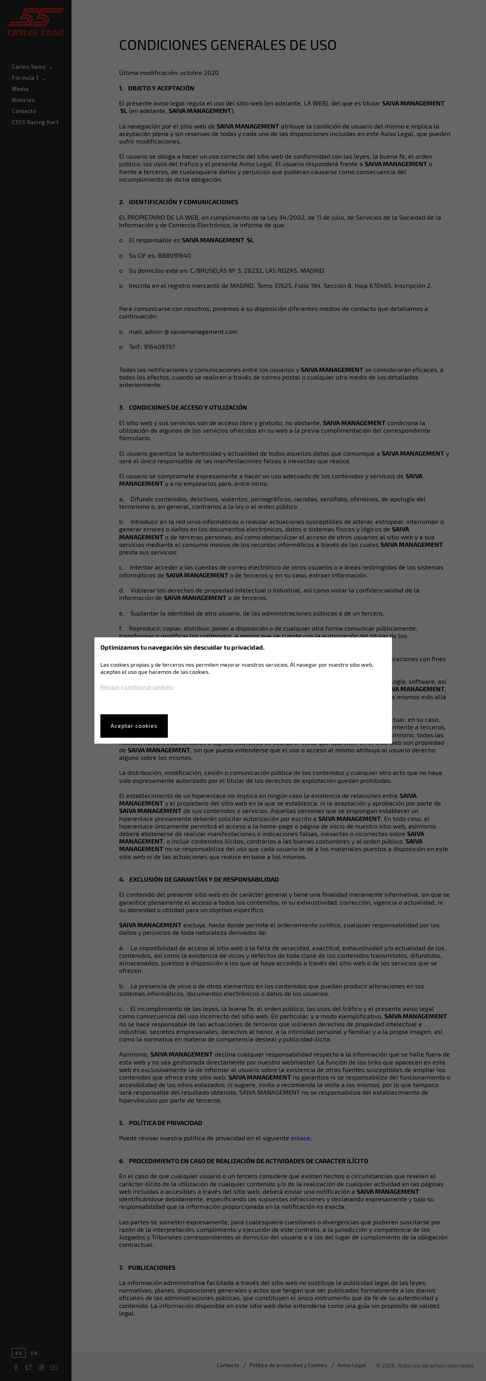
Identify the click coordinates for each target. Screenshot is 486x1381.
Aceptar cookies (134, 725)
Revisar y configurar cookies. (137, 686)
